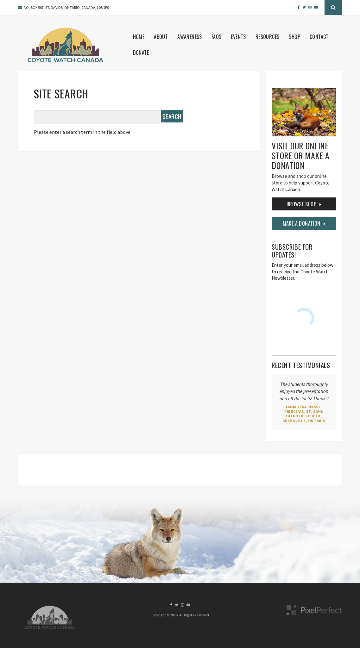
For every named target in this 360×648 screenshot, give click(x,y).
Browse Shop (301, 204)
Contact (319, 36)
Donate (141, 52)
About (161, 36)
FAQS (217, 36)
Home (139, 36)
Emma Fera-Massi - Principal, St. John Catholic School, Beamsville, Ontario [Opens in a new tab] (304, 413)
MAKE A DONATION (301, 223)
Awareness (189, 36)
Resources (268, 36)
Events (238, 36)
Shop (294, 36)
